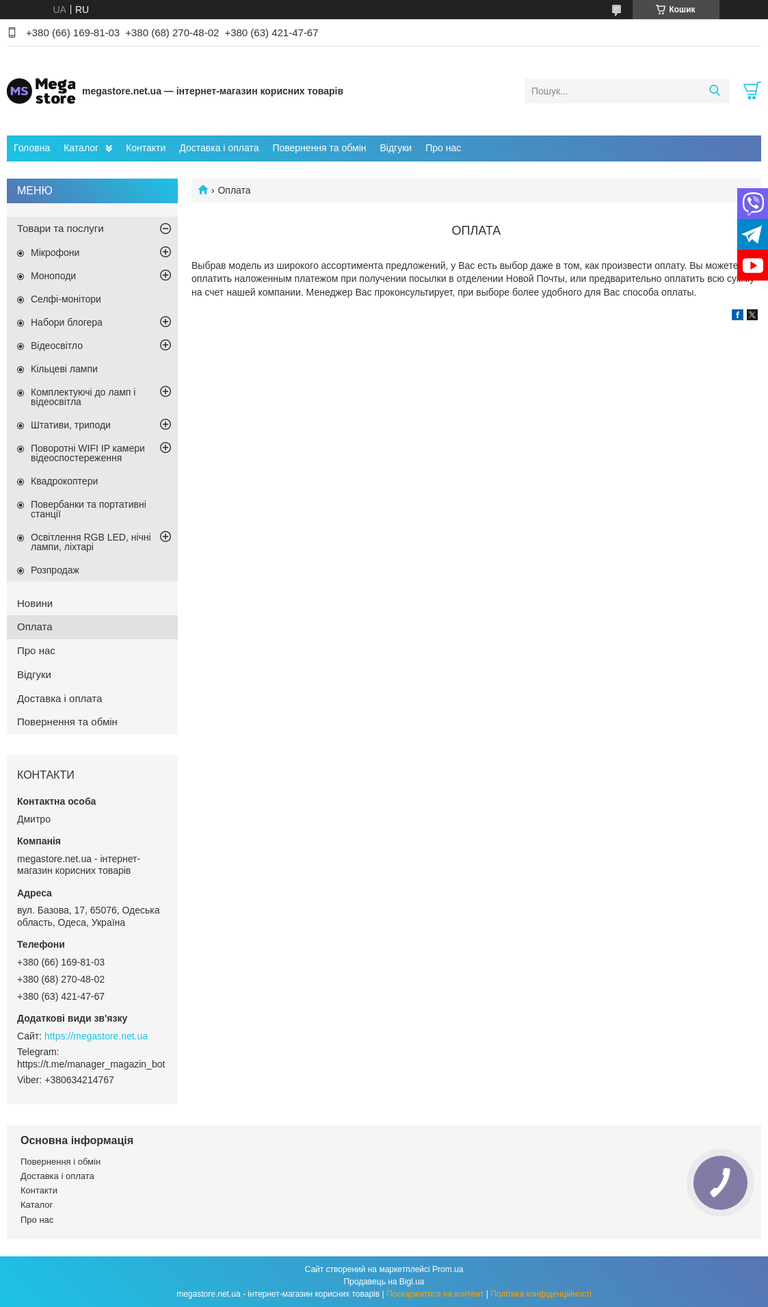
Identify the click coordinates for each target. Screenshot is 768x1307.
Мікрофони (55, 252)
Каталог (81, 147)
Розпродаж (55, 570)
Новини (35, 603)
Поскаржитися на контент (435, 1294)
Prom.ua (447, 1269)
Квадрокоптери (64, 481)
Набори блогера (67, 322)
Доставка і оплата (219, 147)
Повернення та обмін (319, 147)
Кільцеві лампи (64, 368)
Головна (32, 147)
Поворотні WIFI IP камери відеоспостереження (88, 453)
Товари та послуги (60, 228)
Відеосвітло (57, 345)
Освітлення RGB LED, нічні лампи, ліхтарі (91, 542)
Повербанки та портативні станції (88, 509)
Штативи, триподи (71, 424)
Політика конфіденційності (541, 1294)
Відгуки (396, 147)
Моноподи (53, 275)
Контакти (145, 147)
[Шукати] (714, 91)
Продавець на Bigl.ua (383, 1281)
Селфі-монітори (66, 299)
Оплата (35, 626)
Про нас (443, 147)
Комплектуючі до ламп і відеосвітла (83, 397)
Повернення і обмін (61, 1161)
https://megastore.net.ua (96, 1036)
